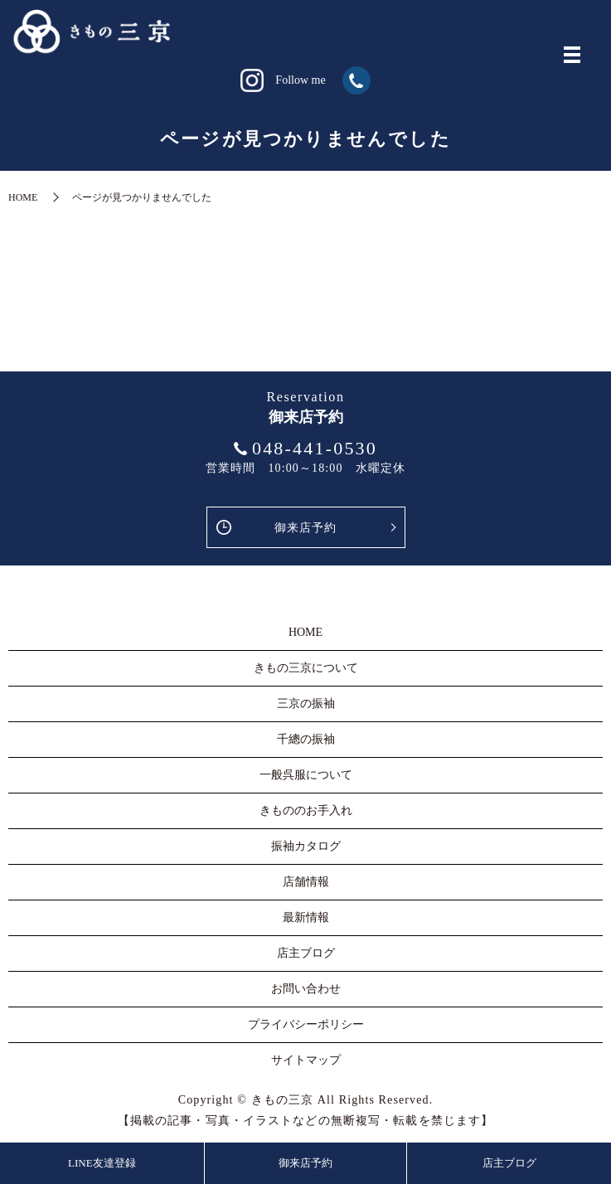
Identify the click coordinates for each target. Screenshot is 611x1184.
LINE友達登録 (102, 1163)
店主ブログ (509, 1163)
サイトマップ (306, 1060)
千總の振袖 (306, 739)
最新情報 (306, 917)
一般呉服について (305, 775)
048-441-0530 (314, 448)
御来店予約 (305, 528)
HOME (22, 197)
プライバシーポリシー (306, 1024)
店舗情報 (306, 882)
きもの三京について (306, 668)
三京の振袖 (306, 703)
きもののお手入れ (305, 810)
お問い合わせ (306, 989)
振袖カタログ (306, 846)
